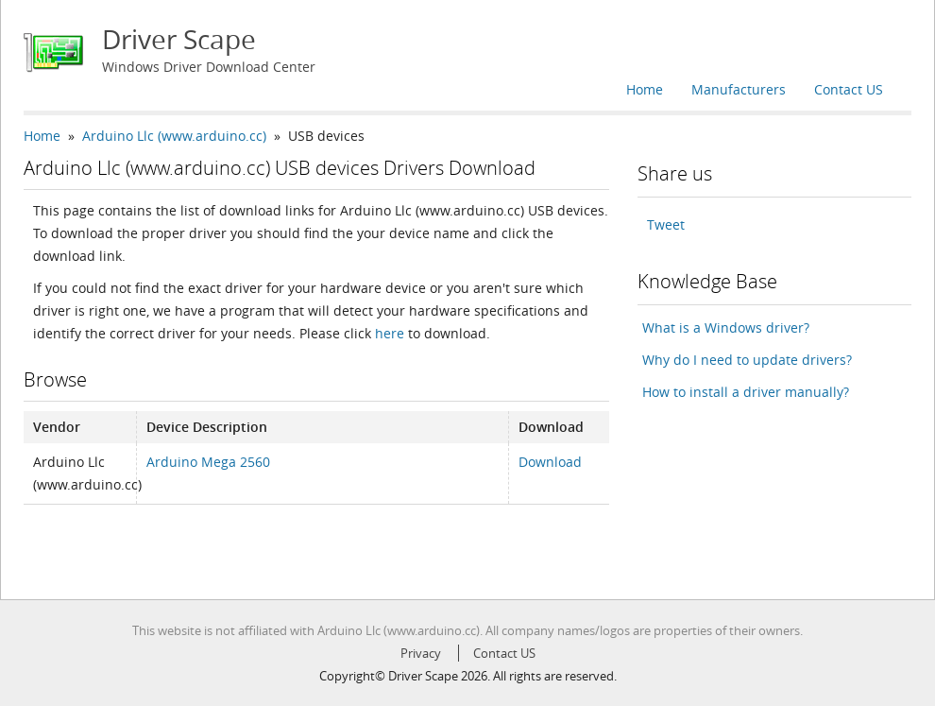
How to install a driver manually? (745, 392)
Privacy (420, 653)
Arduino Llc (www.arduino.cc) (174, 136)
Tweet (666, 224)
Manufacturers (738, 89)
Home (644, 89)
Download (550, 462)
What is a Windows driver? (725, 327)
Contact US (848, 89)
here (389, 333)
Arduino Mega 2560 (208, 462)
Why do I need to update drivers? (747, 360)
